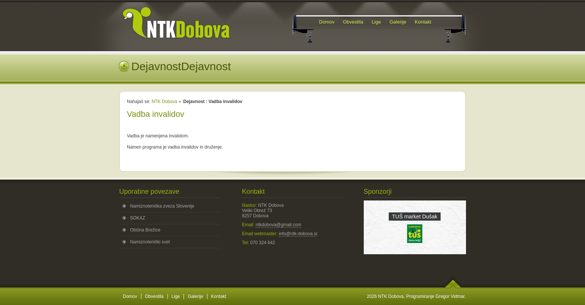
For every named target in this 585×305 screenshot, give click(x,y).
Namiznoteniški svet (150, 242)
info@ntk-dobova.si (298, 233)
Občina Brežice (145, 230)
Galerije (195, 296)
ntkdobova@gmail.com (278, 224)
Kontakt (218, 296)
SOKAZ (138, 218)
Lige (176, 296)
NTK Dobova (164, 101)
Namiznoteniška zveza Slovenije (162, 206)
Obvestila (154, 296)
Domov (130, 296)
